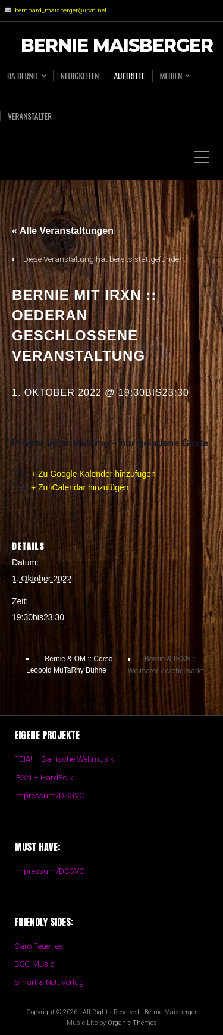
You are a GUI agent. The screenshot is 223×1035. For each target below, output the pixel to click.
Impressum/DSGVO (49, 795)
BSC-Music (34, 963)
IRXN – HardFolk (43, 777)
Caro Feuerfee (38, 945)
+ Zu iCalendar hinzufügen (80, 487)
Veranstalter (30, 116)
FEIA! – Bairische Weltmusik (64, 759)
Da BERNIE (23, 76)
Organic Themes (132, 1023)
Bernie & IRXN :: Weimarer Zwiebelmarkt (165, 665)
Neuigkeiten (80, 75)
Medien (171, 76)
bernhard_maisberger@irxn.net (61, 10)
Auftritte (129, 75)
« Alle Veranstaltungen (63, 231)
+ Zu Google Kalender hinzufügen (93, 474)
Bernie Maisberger (117, 46)
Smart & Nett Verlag (49, 982)
